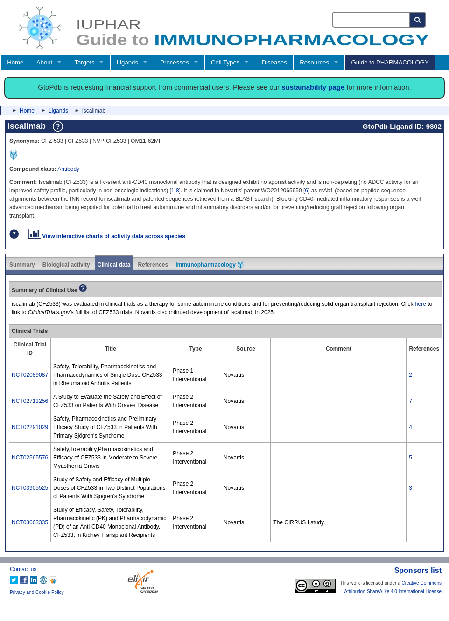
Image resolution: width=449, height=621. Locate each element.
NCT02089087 (30, 375)
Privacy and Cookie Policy (37, 592)
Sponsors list (418, 570)
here (420, 304)
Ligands (127, 62)
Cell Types (225, 62)
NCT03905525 (30, 488)
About (44, 62)
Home (15, 62)
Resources (314, 62)
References (153, 264)
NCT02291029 (30, 427)
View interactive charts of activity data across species (106, 236)
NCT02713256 (30, 401)
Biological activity (66, 264)
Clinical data (114, 264)
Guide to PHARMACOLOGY (389, 62)
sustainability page (312, 87)
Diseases (274, 62)
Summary (22, 264)
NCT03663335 (30, 522)
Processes (174, 62)
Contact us (23, 569)
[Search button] (418, 20)
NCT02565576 (30, 457)
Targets (84, 62)
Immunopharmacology (209, 265)
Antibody (68, 169)
